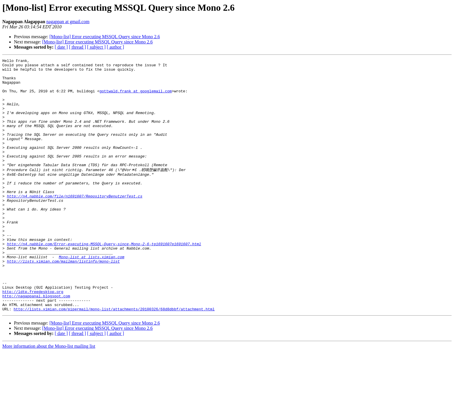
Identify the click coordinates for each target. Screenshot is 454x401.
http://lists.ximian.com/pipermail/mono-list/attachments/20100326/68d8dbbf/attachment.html (114, 358)
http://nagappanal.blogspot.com (36, 343)
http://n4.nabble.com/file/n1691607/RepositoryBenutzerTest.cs (74, 223)
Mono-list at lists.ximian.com (91, 296)
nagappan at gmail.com (67, 21)
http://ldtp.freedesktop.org (32, 337)
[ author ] (115, 47)
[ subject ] (96, 47)
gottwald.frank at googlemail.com (135, 97)
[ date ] (61, 47)
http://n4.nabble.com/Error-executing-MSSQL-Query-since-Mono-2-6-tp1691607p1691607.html (104, 280)
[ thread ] (77, 47)
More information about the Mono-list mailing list (48, 395)
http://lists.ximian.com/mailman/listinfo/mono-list (63, 301)
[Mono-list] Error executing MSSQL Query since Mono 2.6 (105, 36)
